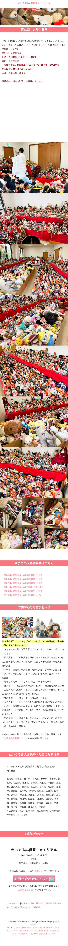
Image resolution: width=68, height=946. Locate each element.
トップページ (13, 903)
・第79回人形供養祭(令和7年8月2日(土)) (21, 595)
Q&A (37, 871)
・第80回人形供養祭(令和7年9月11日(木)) (22, 591)
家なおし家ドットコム (47, 934)
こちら (39, 81)
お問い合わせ (23, 907)
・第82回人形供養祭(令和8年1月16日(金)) (22, 583)
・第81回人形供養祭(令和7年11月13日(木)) (22, 587)
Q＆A (13, 907)
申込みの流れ (27, 903)
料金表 (39, 903)
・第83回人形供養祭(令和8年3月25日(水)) (22, 579)
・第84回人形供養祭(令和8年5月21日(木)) (22, 575)
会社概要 (36, 907)
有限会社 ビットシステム (28, 931)
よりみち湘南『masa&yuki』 (43, 928)
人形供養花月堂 (11, 738)
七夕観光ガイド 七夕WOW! (29, 934)
